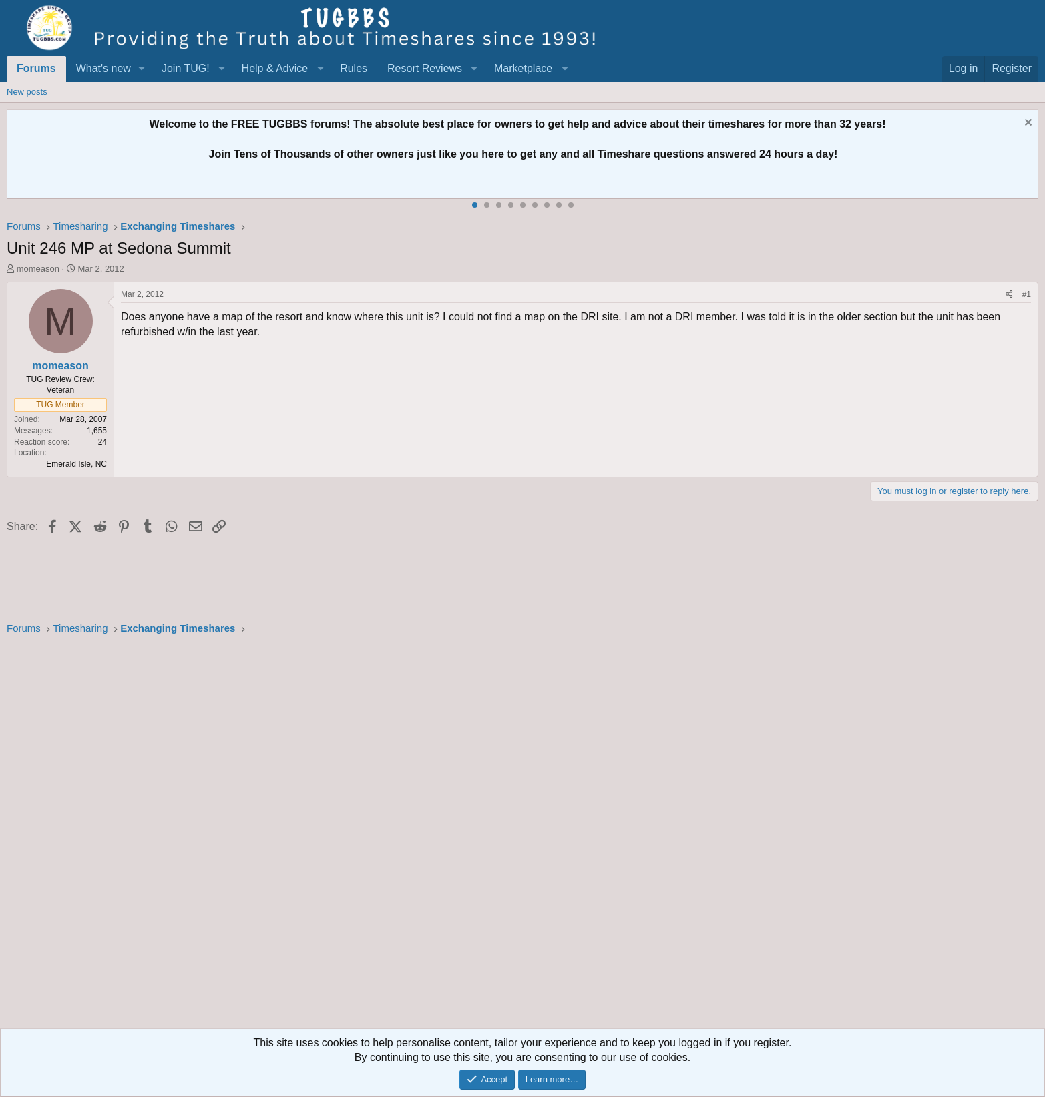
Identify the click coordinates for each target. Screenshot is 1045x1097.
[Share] (1009, 294)
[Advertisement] (407, 836)
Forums (36, 68)
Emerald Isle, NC (76, 464)
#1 (1026, 294)
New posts (27, 92)
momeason (38, 269)
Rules (353, 68)
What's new (103, 68)
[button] (142, 68)
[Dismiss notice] (1026, 124)
